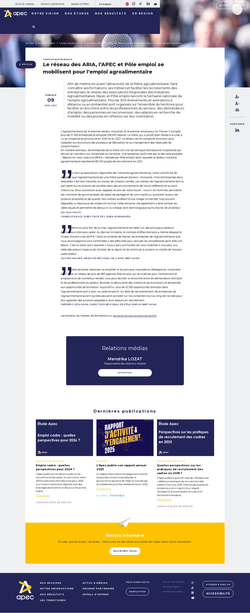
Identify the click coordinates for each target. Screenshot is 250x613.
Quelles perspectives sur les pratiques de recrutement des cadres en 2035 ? (180, 469)
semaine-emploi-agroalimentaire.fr (134, 315)
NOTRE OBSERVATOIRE (56, 589)
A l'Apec (102, 496)
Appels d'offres (80, 4)
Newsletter (136, 592)
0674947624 (125, 373)
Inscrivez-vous (125, 551)
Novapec (105, 4)
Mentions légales (171, 587)
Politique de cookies (172, 592)
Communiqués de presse (54, 502)
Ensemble (117, 496)
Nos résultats (110, 13)
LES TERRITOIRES (52, 600)
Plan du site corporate (173, 582)
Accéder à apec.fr (232, 5)
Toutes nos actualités (70, 43)
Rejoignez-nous (137, 582)
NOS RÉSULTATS (51, 594)
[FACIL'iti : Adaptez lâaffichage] (127, 3)
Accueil (29, 43)
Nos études (77, 13)
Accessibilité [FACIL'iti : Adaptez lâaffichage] (218, 594)
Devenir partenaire (52, 4)
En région (142, 13)
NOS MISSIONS (50, 583)
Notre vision (45, 13)
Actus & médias (24, 4)
